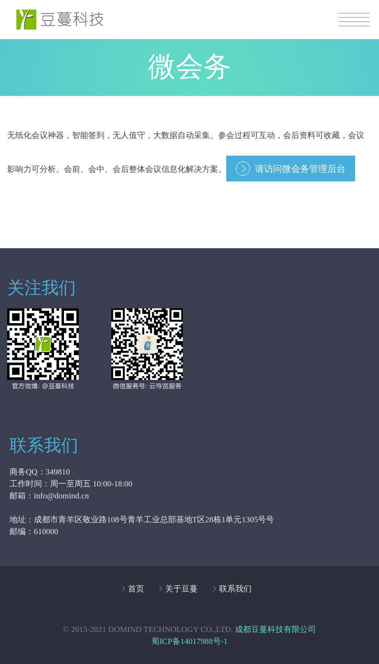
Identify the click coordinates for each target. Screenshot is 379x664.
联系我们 (235, 588)
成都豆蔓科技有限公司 (275, 629)
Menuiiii (354, 19)
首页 (136, 588)
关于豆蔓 (181, 588)
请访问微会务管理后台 (300, 169)
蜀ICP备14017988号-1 (189, 641)
